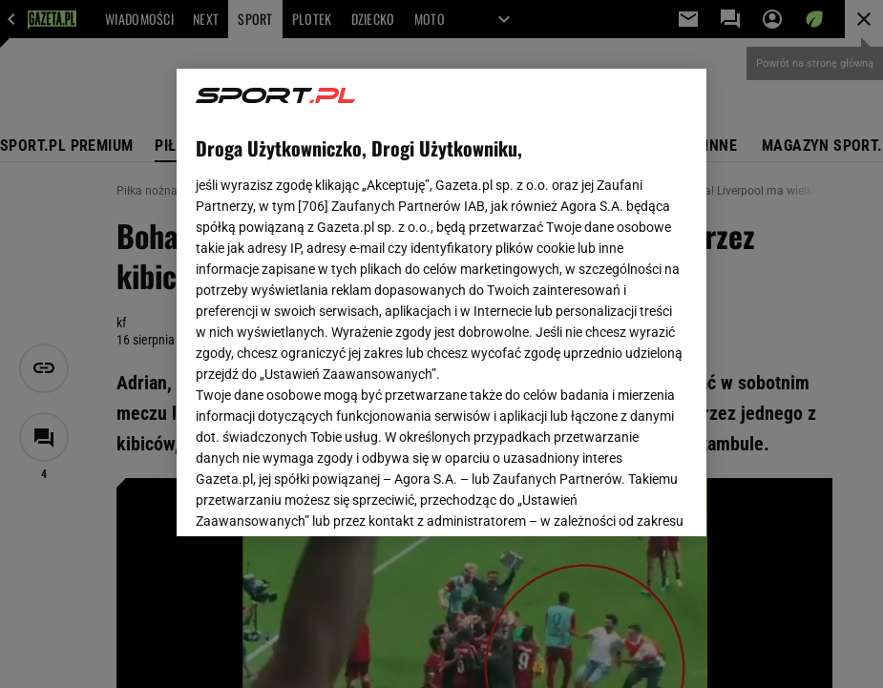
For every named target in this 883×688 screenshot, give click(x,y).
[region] (441, 302)
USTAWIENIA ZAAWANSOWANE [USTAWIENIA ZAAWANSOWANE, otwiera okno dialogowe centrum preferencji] (320, 498)
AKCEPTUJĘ (623, 499)
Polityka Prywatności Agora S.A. (360, 304)
